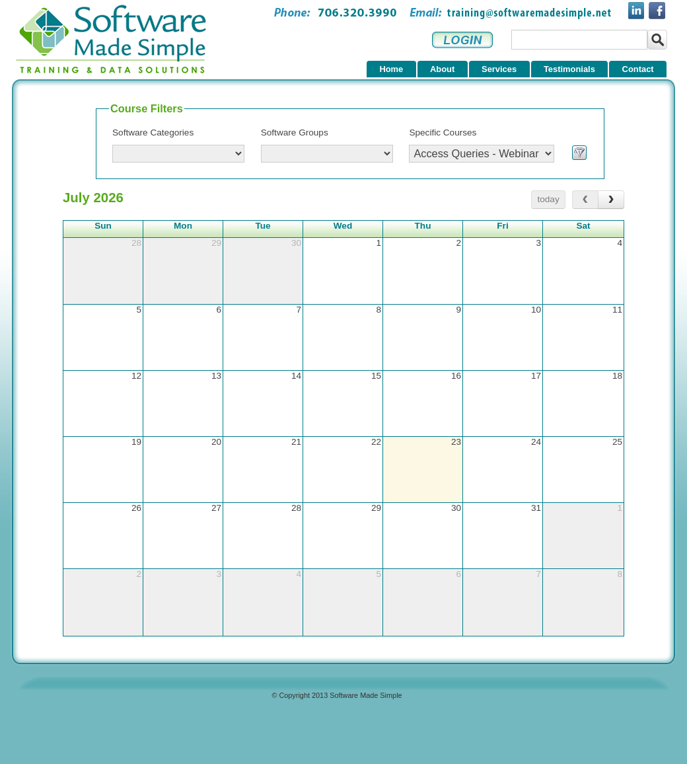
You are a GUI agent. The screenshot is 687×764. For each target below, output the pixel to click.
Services (499, 69)
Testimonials (569, 69)
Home (391, 69)
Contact (638, 69)
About (442, 69)
